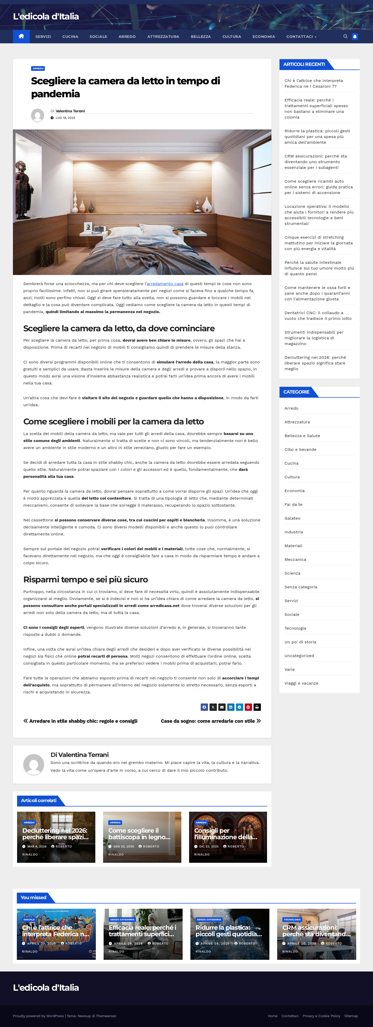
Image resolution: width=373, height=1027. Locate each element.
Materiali (294, 545)
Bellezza (201, 36)
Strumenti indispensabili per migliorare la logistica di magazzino (314, 338)
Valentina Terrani (70, 111)
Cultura (232, 36)
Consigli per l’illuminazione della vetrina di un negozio (225, 837)
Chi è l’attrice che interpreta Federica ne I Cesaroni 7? (55, 934)
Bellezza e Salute (302, 435)
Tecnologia (295, 628)
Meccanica (295, 559)
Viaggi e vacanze (302, 683)
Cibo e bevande (301, 449)
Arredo (127, 36)
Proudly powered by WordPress (39, 1016)
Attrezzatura (163, 36)
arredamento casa (165, 283)
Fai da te (294, 504)
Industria (294, 531)
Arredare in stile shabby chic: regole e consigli (80, 721)
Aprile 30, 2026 (42, 943)
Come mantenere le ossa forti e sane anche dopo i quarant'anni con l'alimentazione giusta (317, 293)
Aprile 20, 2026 (303, 943)
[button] (345, 36)
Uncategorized (299, 655)
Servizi (43, 36)
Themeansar (106, 1016)
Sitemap (351, 1016)
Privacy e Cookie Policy (321, 1016)
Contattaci (300, 36)
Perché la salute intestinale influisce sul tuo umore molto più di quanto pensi (319, 268)
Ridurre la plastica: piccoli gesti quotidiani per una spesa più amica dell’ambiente (317, 136)
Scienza (293, 573)
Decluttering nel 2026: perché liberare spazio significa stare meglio (55, 837)
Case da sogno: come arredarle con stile (211, 721)
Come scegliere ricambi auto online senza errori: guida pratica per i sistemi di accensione (319, 187)
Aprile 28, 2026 (129, 943)
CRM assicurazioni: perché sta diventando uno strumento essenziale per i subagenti (316, 162)
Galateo (292, 518)
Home (272, 1016)
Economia (264, 36)
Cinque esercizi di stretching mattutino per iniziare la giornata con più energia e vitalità (319, 243)
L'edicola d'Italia (46, 16)
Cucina (70, 36)
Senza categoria (301, 586)
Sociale (98, 36)
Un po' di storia (301, 641)
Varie (290, 669)
